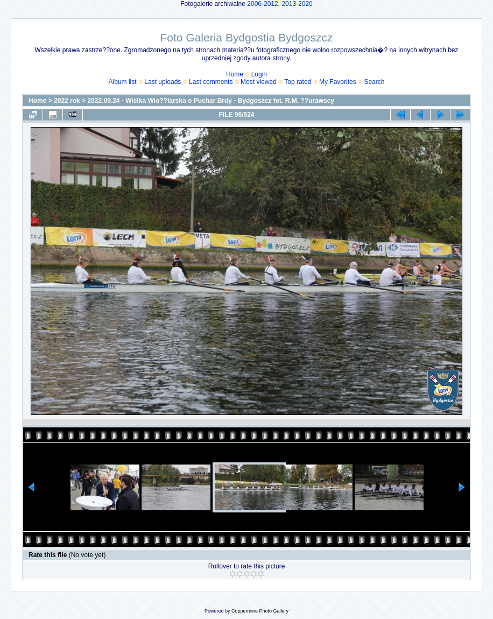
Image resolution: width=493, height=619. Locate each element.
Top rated (297, 82)
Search (374, 82)
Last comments (211, 82)
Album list (123, 82)
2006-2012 (262, 4)
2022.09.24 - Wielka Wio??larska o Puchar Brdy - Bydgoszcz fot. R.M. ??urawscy (210, 100)
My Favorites (337, 82)
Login (259, 74)
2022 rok (67, 100)
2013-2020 (296, 4)
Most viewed (259, 82)
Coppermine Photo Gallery (259, 611)
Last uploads (162, 82)
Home (234, 74)
